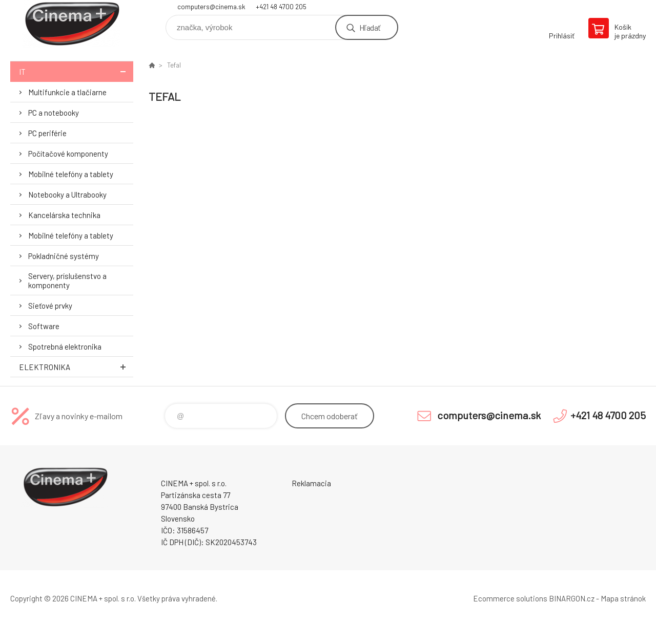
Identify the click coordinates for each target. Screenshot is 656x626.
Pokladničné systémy (63, 256)
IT (76, 71)
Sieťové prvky (50, 305)
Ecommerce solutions (510, 598)
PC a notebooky (53, 112)
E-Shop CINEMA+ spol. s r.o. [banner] (71, 24)
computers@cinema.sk (211, 7)
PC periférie (47, 133)
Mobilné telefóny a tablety (70, 174)
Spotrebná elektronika (64, 346)
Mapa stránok (623, 598)
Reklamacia (311, 483)
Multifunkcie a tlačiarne (67, 92)
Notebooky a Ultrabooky (67, 194)
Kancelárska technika (64, 215)
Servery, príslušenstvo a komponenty (67, 280)
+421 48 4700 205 (281, 7)
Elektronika (76, 367)
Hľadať (369, 27)
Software (43, 326)
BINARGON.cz (571, 598)
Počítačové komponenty (68, 153)
